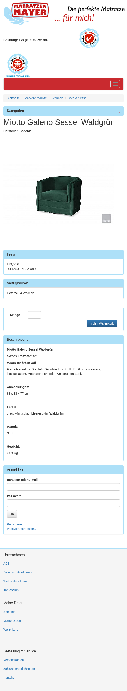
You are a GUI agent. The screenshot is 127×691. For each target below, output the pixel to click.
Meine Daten (12, 620)
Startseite (13, 98)
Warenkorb (10, 629)
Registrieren (15, 524)
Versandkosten (13, 660)
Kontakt (8, 677)
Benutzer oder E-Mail (22, 480)
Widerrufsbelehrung (16, 581)
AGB (6, 563)
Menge (15, 315)
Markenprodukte (36, 98)
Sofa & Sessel (77, 98)
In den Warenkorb (101, 323)
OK (12, 514)
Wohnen (57, 98)
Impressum (11, 590)
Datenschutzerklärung (18, 572)
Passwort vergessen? (21, 528)
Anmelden (10, 612)
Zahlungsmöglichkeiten (19, 668)
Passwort (14, 496)
